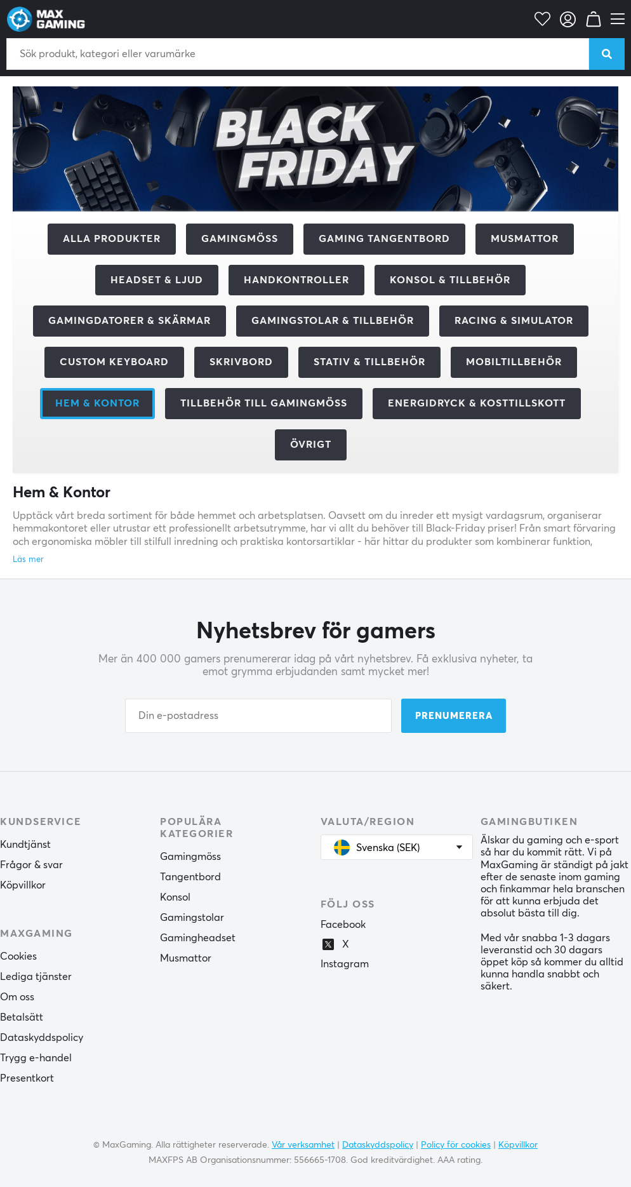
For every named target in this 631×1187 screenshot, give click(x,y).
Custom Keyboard (114, 362)
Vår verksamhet (303, 1145)
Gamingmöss (239, 239)
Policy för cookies (456, 1145)
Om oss (17, 997)
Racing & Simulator (514, 321)
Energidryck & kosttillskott (477, 403)
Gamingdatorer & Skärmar (129, 321)
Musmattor (525, 239)
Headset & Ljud (156, 280)
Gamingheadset (198, 938)
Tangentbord (190, 877)
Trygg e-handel (36, 1058)
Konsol (175, 897)
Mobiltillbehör (514, 362)
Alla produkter (112, 239)
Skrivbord (241, 362)
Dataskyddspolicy (41, 1038)
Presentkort (27, 1078)
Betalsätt (21, 1017)
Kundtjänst (25, 845)
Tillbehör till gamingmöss (263, 403)
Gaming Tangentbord (384, 239)
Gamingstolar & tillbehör (332, 321)
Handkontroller (296, 280)
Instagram (345, 964)
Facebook (343, 925)
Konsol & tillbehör (450, 280)
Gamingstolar (192, 918)
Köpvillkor (23, 885)
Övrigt (310, 444)
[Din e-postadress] (258, 716)
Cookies (18, 956)
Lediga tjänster (36, 977)
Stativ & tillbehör (369, 362)
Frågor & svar (31, 865)
